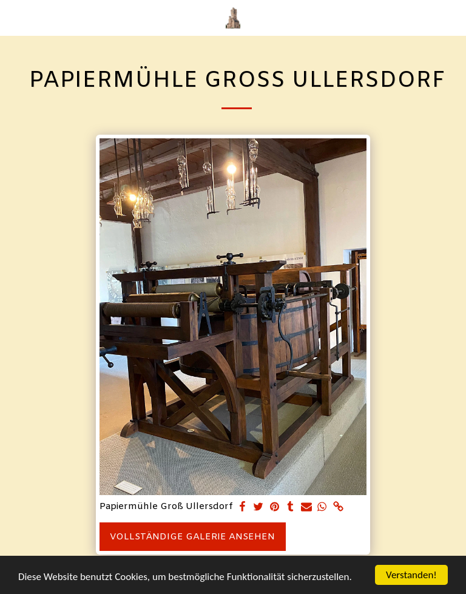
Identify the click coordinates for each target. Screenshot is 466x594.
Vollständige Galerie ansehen (192, 537)
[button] (13, 17)
